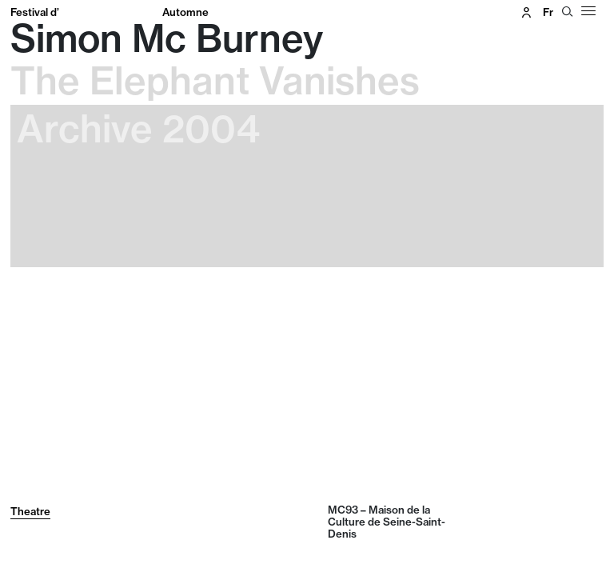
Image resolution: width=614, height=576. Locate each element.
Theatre (30, 511)
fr (548, 12)
